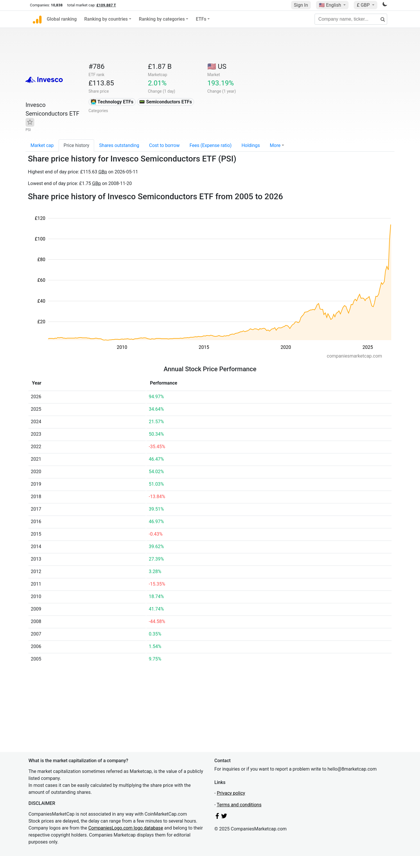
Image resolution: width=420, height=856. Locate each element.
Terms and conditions (239, 804)
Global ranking (62, 19)
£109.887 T (106, 5)
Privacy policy (231, 793)
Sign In (301, 5)
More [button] (275, 145)
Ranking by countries (106, 19)
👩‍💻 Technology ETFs (112, 102)
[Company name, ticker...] (351, 19)
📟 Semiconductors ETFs (165, 102)
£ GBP (364, 5)
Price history (76, 145)
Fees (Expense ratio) (210, 145)
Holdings (250, 145)
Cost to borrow (164, 145)
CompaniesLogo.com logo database (125, 828)
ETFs (201, 19)
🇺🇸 (330, 5)
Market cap (42, 145)
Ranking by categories (162, 19)
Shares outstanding (119, 145)
